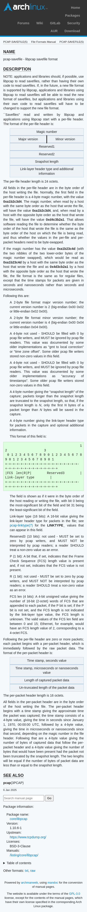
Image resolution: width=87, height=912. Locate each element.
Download (72, 31)
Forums (23, 23)
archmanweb (29, 882)
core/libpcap (18, 819)
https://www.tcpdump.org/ (28, 837)
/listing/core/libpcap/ (24, 855)
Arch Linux (25, 7)
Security (73, 23)
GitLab (55, 23)
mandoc (53, 882)
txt (26, 870)
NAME (9, 51)
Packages (72, 15)
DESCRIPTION (17, 69)
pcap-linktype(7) (21, 525)
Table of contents (19, 863)
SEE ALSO (13, 775)
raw (32, 870)
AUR (54, 31)
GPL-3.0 (74, 893)
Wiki (39, 23)
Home (75, 7)
